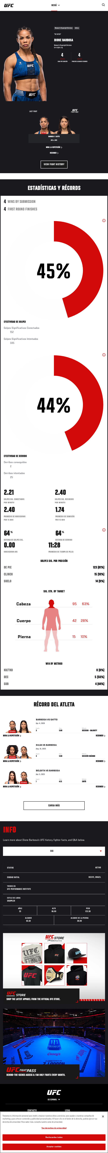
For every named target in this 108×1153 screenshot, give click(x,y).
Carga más (54, 805)
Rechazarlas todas (54, 1138)
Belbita (40, 771)
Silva (39, 746)
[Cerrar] (103, 1116)
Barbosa (41, 720)
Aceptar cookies (54, 1147)
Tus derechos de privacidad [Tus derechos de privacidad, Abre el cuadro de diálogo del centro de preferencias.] (54, 1128)
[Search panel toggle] (103, 5)
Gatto (54, 720)
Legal (67, 1110)
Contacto (32, 1110)
